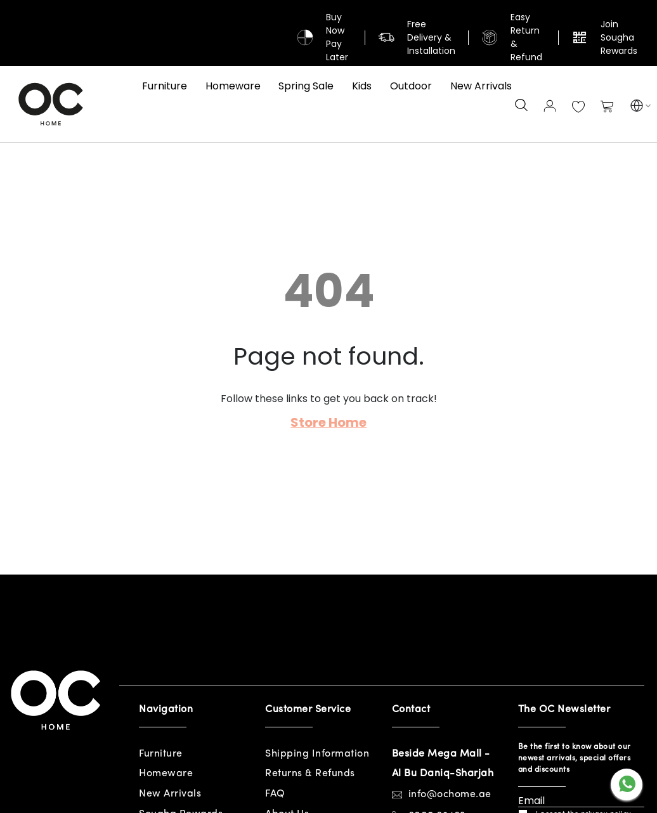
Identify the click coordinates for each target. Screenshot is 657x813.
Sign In (549, 106)
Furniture (161, 754)
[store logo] (51, 104)
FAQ (275, 794)
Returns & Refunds (310, 774)
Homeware (166, 774)
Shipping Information (317, 754)
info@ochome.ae (449, 794)
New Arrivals (170, 794)
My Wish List (578, 107)
